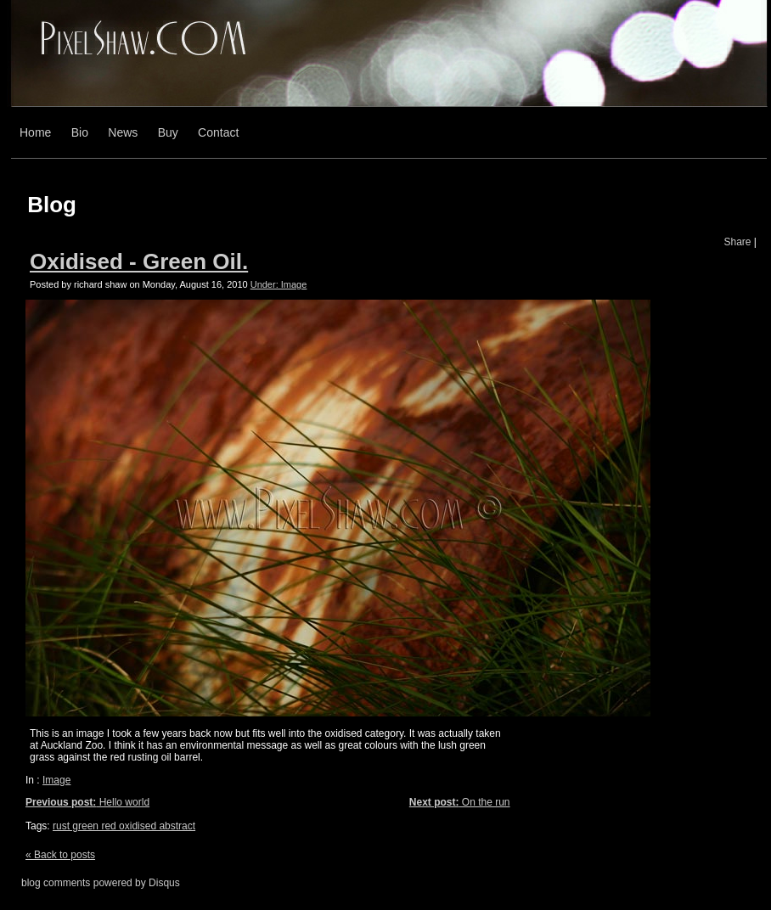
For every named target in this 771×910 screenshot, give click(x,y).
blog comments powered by (100, 883)
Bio (79, 132)
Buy (168, 132)
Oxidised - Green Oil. (139, 261)
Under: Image (278, 284)
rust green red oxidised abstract (124, 826)
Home (35, 132)
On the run (459, 802)
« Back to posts (60, 855)
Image (56, 780)
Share (737, 242)
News (123, 132)
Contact (218, 132)
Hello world (87, 802)
